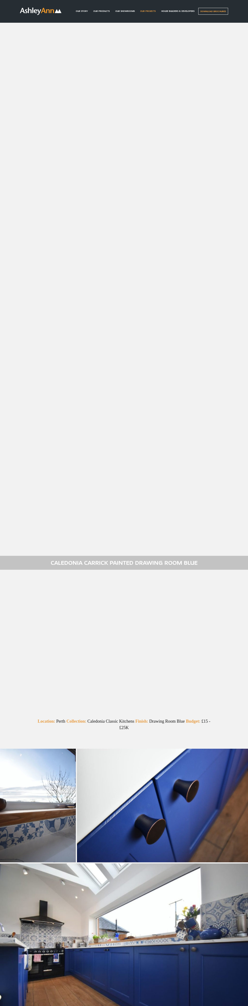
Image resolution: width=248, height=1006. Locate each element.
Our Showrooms (125, 11)
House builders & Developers (177, 11)
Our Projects (148, 11)
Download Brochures (213, 11)
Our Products (101, 11)
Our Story (82, 11)
